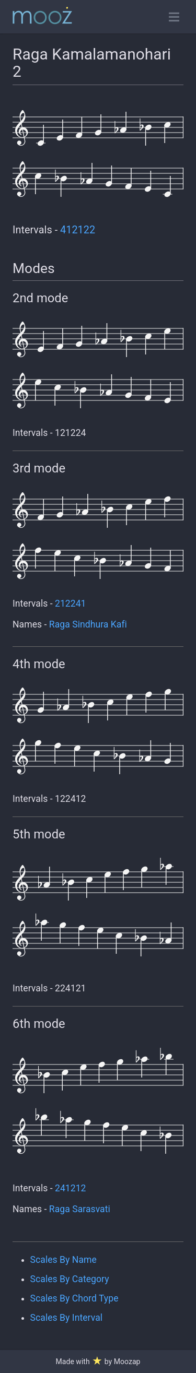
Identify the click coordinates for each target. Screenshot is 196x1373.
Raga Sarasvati (79, 1209)
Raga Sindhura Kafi (88, 624)
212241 (70, 603)
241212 (70, 1188)
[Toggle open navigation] (174, 17)
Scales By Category (69, 1279)
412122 (77, 230)
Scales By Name (63, 1259)
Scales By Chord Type (74, 1298)
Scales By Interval (66, 1317)
